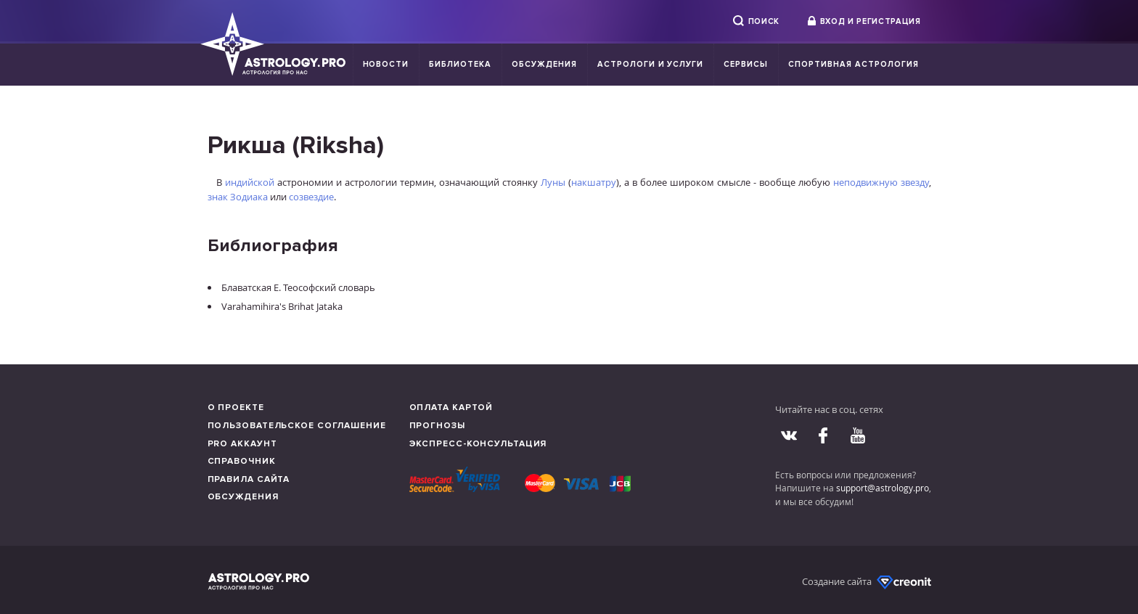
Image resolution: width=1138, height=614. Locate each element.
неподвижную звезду (881, 182)
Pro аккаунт (242, 443)
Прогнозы (437, 425)
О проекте (236, 407)
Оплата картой (451, 407)
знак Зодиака (238, 196)
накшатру (593, 182)
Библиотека (460, 64)
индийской (249, 182)
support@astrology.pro (882, 488)
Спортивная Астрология (853, 64)
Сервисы (746, 64)
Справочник (242, 461)
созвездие (311, 196)
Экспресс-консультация (478, 443)
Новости (386, 64)
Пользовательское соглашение (297, 425)
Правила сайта (249, 479)
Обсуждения (544, 64)
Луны (553, 182)
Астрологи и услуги (650, 64)
